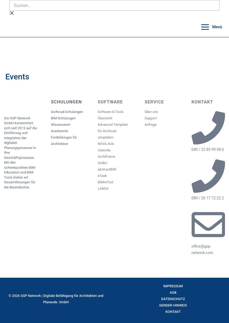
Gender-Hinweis (173, 305)
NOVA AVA (106, 144)
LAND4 (103, 189)
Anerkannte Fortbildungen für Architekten (64, 137)
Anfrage (151, 125)
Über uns (151, 112)
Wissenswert (60, 125)
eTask (102, 176)
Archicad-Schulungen (67, 112)
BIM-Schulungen (63, 118)
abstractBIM (107, 169)
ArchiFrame (106, 157)
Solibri (102, 163)
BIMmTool (105, 182)
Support (151, 118)
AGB (173, 292)
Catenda (104, 150)
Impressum (173, 286)
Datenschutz (173, 299)
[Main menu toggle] (211, 27)
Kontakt (173, 312)
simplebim (106, 137)
